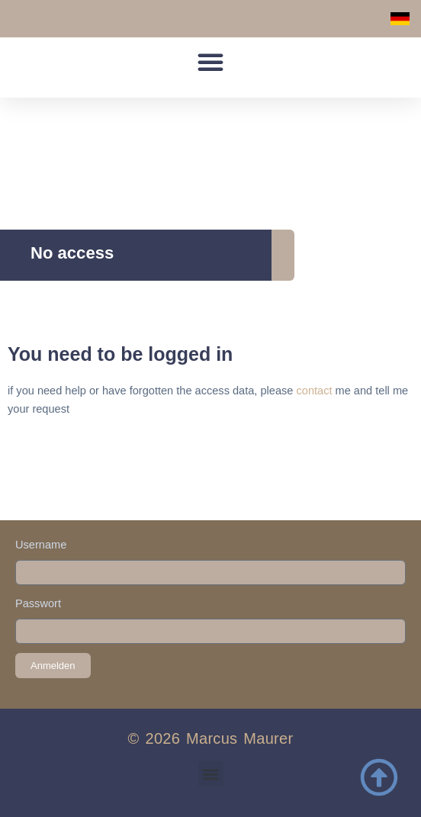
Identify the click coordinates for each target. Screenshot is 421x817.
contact (314, 390)
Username (40, 545)
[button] (210, 61)
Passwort (38, 603)
